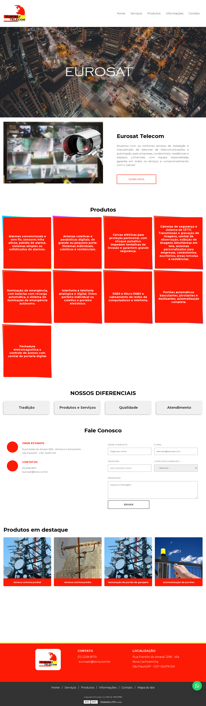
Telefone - (114, 461)
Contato (194, 13)
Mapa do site (146, 687)
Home (121, 13)
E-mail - (158, 444)
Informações (174, 13)
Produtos (154, 13)
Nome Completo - (118, 444)
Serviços (136, 13)
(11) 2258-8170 (29, 468)
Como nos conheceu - (167, 461)
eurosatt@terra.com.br (95, 661)
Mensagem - (115, 478)
